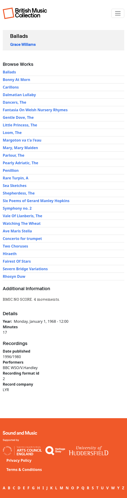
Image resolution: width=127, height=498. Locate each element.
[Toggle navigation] (117, 13)
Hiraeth (10, 253)
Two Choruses (15, 246)
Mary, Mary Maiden (20, 147)
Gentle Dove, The (18, 117)
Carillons (11, 87)
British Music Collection (31, 13)
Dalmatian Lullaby (19, 94)
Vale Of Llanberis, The (22, 215)
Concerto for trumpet (22, 238)
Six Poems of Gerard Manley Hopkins (36, 200)
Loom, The (12, 132)
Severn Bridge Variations (25, 268)
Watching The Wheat (22, 223)
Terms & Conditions (24, 469)
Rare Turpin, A (15, 178)
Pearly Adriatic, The (20, 162)
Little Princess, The (20, 125)
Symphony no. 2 (17, 208)
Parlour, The (13, 155)
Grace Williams (23, 44)
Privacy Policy (18, 460)
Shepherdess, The (19, 193)
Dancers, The (14, 102)
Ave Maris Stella (17, 231)
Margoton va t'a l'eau (22, 140)
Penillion (11, 170)
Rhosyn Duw (14, 276)
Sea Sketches (15, 185)
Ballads (9, 72)
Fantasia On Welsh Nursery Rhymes (35, 109)
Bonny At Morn (16, 79)
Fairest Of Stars (17, 261)
